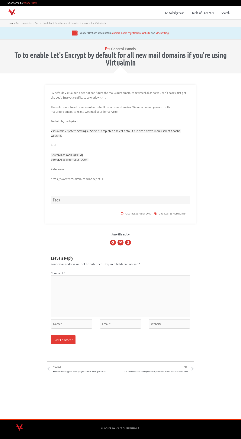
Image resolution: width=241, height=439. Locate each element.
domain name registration (99, 33)
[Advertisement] (120, 397)
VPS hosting (135, 33)
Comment (58, 273)
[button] (113, 243)
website (119, 33)
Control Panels (123, 48)
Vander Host (30, 2)
